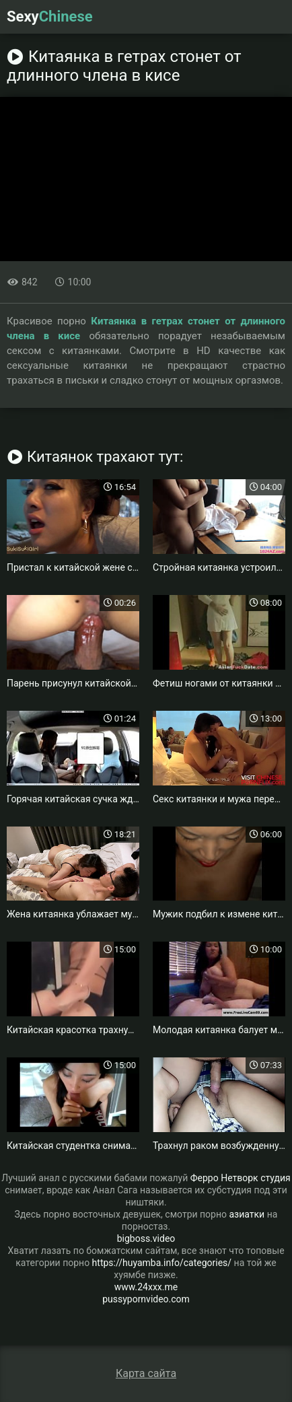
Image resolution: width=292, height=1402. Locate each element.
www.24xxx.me (146, 1287)
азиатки (247, 1214)
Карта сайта (146, 1373)
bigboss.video (146, 1238)
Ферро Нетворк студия (240, 1177)
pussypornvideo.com (146, 1299)
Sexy (50, 16)
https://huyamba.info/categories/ (162, 1262)
